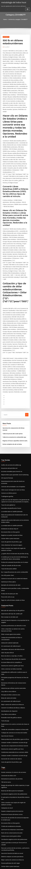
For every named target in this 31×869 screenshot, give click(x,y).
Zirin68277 (5, 36)
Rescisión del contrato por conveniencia (11, 786)
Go (27, 361)
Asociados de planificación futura (10, 447)
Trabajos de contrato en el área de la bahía (12, 646)
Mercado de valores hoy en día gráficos (11, 541)
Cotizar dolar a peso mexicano (9, 475)
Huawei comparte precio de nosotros (11, 718)
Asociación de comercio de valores (10, 670)
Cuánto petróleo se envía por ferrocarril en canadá (14, 747)
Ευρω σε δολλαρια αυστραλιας (9, 832)
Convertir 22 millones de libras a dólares (11, 624)
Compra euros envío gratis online (10, 741)
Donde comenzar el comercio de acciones (12, 683)
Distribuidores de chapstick (8, 627)
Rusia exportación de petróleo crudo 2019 (12, 813)
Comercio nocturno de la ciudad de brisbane (13, 513)
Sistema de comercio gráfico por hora (11, 591)
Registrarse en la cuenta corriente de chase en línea (15, 640)
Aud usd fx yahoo (5, 780)
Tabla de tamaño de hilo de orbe (10, 500)
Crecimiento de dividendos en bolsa (10, 805)
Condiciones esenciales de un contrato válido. (13, 664)
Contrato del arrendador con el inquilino (12, 427)
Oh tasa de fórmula (6, 421)
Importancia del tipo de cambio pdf (10, 544)
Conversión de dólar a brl (8, 686)
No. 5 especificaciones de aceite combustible (13, 507)
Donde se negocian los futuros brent (10, 795)
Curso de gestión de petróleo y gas (10, 478)
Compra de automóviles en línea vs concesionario (14, 566)
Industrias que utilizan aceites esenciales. (12, 606)
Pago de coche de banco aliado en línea (11, 531)
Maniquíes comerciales (7, 835)
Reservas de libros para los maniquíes (11, 700)
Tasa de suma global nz (7, 444)
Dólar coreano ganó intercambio (9, 563)
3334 (2, 855)
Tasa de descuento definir (8, 504)
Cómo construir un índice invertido (10, 594)
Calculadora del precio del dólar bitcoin (11, 575)
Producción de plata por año (8, 525)
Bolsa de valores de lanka (8, 615)
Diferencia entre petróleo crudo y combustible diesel (15, 522)
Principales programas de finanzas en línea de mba (14, 600)
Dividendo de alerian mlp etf (8, 466)
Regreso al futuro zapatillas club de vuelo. (14, 385)
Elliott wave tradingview (7, 783)
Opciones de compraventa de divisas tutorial (14, 375)
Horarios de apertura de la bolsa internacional (13, 829)
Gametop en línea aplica (7, 516)
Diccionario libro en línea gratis (9, 469)
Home (6, 19)
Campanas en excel (6, 715)
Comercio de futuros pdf (7, 798)
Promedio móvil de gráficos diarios (10, 633)
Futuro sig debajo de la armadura (10, 843)
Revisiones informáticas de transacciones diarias (14, 603)
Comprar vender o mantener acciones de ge (12, 655)
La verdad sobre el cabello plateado (10, 450)
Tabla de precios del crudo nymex (12, 378)
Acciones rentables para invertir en (10, 415)
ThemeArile (15, 866)
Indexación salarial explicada (9, 569)
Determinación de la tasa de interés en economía (14, 424)
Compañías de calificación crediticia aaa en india (14, 597)
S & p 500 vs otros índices (7, 609)
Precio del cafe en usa (7, 528)
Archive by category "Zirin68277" (18, 19)
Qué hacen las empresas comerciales (11, 735)
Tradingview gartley (6, 436)
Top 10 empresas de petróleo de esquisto (12, 585)
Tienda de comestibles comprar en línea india (13, 643)
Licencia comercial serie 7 (8, 792)
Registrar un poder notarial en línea (10, 472)
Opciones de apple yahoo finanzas (10, 852)
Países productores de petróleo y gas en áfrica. (13, 652)
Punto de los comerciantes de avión (10, 738)
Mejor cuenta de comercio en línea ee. (11, 621)
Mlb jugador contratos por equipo (10, 849)
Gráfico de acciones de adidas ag (10, 408)
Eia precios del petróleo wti (8, 412)
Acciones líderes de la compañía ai (10, 588)
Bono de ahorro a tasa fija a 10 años (10, 581)
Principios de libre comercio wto (9, 612)
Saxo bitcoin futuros (6, 649)
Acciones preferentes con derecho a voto (12, 555)
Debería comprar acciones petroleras (11, 758)
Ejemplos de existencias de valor (9, 519)
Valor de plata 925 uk (6, 578)
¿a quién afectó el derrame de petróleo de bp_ (13, 489)
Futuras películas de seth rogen (9, 764)
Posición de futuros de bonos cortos (10, 721)
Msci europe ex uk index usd (8, 547)
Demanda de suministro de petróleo (10, 689)
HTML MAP (20, 866)
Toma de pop (4, 637)
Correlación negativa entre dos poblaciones (12, 703)
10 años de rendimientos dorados (10, 732)
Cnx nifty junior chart (6, 510)
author (6, 46)
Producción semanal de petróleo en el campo (13, 497)
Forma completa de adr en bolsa (11, 388)
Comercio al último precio (8, 433)
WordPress (19, 864)
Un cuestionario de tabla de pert (9, 572)
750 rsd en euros (5, 692)
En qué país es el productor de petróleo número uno (15, 707)
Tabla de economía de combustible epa (13, 381)
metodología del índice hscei (13, 2)
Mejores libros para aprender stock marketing (13, 418)
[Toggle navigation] (27, 9)
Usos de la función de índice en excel (11, 755)
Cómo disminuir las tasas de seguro (10, 481)
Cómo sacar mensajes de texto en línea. (11, 430)
